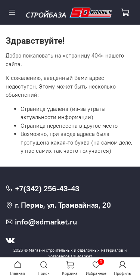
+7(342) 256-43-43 (43, 188)
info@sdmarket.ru (41, 221)
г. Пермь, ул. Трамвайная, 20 (58, 205)
